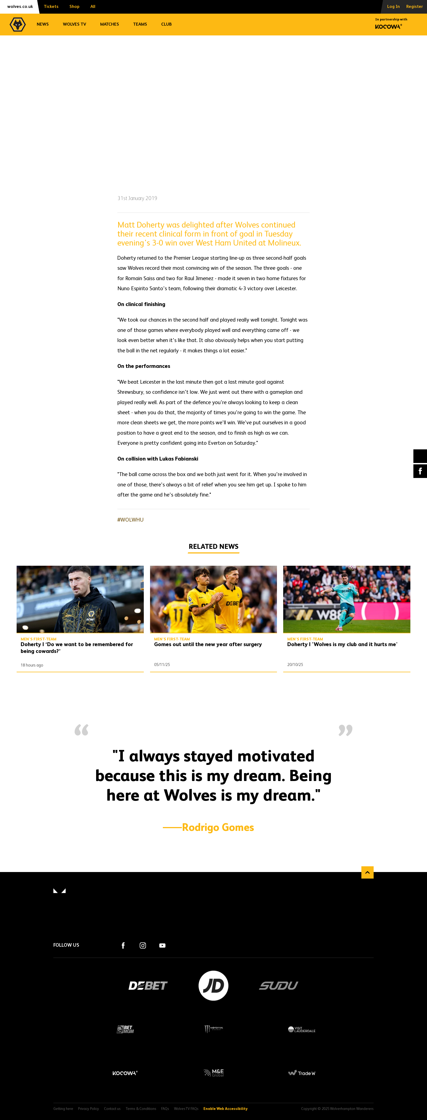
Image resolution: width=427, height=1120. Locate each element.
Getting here (63, 1109)
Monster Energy (213, 1029)
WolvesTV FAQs (186, 1109)
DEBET (148, 985)
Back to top (367, 872)
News (43, 24)
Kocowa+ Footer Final (125, 1072)
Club (166, 24)
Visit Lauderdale (302, 1029)
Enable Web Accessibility (225, 1109)
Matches (109, 24)
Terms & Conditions (141, 1109)
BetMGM (125, 1029)
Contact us (112, 1109)
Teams (140, 24)
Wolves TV (74, 24)
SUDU (278, 985)
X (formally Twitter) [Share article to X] (420, 456)
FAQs (165, 1109)
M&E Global (213, 1072)
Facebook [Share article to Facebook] (420, 471)
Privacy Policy (88, 1109)
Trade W (302, 1072)
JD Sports (213, 985)
